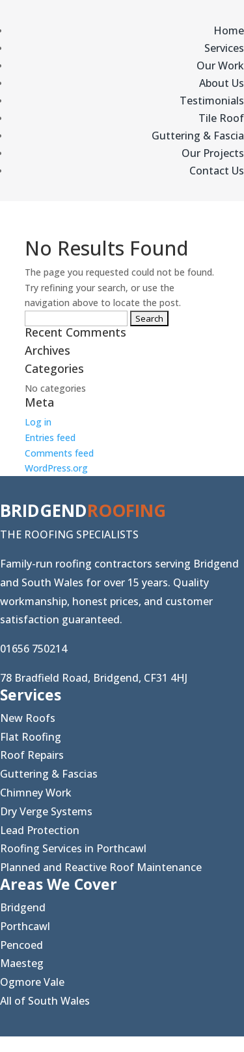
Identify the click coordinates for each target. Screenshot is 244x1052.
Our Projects (213, 153)
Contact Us (216, 170)
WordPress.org (56, 468)
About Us (221, 83)
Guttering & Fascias (49, 774)
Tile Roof (221, 118)
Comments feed (59, 453)
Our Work (220, 65)
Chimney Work (36, 792)
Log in (38, 422)
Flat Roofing (30, 737)
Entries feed (50, 437)
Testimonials (212, 100)
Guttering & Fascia (198, 135)
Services (224, 48)
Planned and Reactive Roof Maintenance (101, 867)
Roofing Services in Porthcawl (73, 848)
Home (228, 30)
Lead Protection (39, 830)
